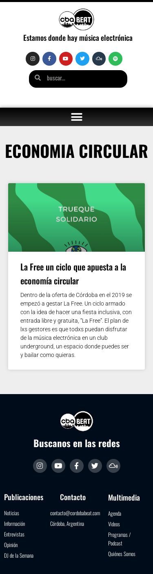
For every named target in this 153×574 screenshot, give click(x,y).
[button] (76, 117)
